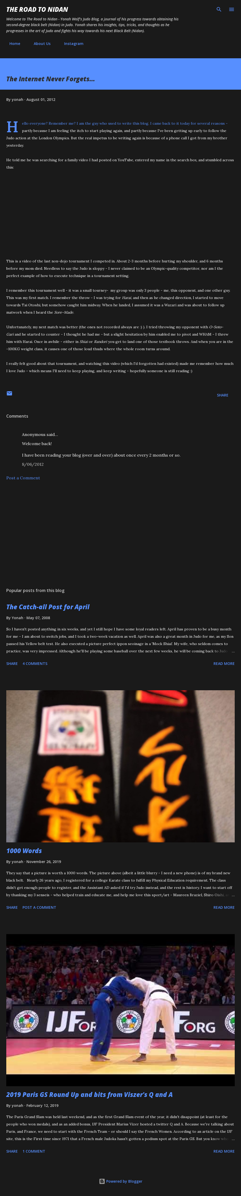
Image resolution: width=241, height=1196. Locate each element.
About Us (39, 43)
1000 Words (24, 850)
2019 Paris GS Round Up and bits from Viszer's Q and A (89, 1094)
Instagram (70, 43)
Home (11, 43)
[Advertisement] (120, 534)
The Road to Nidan (37, 9)
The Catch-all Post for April (47, 606)
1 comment (34, 1151)
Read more (224, 663)
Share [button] (222, 395)
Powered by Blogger (120, 1181)
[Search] (219, 9)
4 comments (35, 663)
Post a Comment (23, 477)
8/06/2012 (33, 464)
